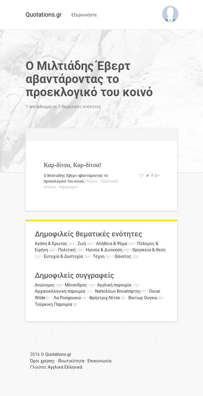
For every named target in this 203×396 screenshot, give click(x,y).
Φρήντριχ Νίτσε (104, 297)
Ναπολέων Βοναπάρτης (118, 291)
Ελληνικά (73, 367)
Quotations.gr (44, 14)
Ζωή (81, 243)
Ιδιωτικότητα (71, 361)
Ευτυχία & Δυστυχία (63, 256)
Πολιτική (67, 249)
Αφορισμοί (68, 187)
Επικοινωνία (100, 361)
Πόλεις (91, 181)
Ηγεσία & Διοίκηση (104, 249)
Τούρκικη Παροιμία (53, 304)
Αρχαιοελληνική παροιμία (60, 291)
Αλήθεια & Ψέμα (111, 243)
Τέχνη (98, 256)
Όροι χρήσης (42, 361)
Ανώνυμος (45, 285)
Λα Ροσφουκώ (67, 297)
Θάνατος (123, 256)
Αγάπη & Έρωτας (51, 243)
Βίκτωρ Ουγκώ (142, 297)
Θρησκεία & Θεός (149, 249)
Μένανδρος (76, 285)
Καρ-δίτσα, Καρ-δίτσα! (73, 164)
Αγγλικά (55, 367)
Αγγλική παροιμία (114, 285)
